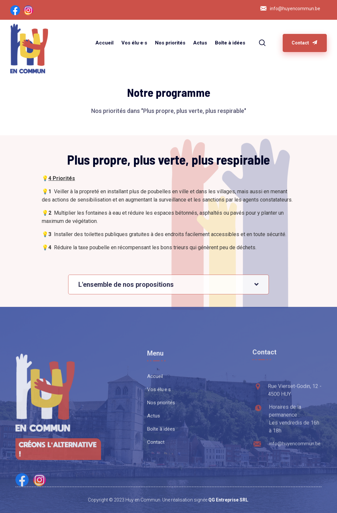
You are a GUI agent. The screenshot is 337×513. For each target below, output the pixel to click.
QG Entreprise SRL (228, 499)
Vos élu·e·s (134, 43)
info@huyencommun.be (295, 8)
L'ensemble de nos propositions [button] (126, 293)
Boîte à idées (230, 43)
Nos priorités (170, 43)
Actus (200, 43)
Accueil (104, 43)
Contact (305, 42)
